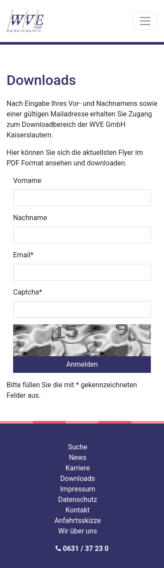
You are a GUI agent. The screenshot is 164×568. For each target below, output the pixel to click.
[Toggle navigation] (145, 21)
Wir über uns (77, 531)
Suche (77, 447)
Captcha (27, 292)
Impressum (77, 489)
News (77, 457)
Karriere (78, 468)
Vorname (27, 180)
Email (23, 255)
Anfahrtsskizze (77, 520)
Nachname (30, 218)
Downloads (77, 478)
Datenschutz (77, 499)
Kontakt (78, 510)
